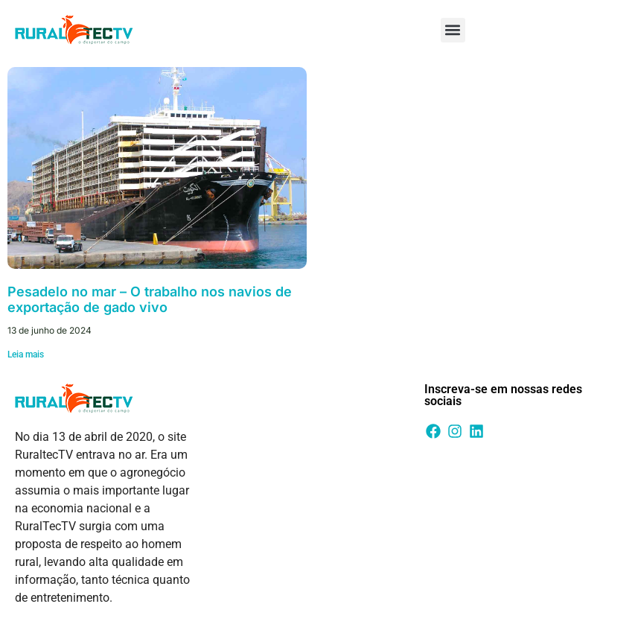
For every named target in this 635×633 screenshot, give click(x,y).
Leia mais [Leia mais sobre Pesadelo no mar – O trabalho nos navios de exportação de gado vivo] (25, 354)
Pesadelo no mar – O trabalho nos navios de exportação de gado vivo (149, 300)
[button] (453, 30)
